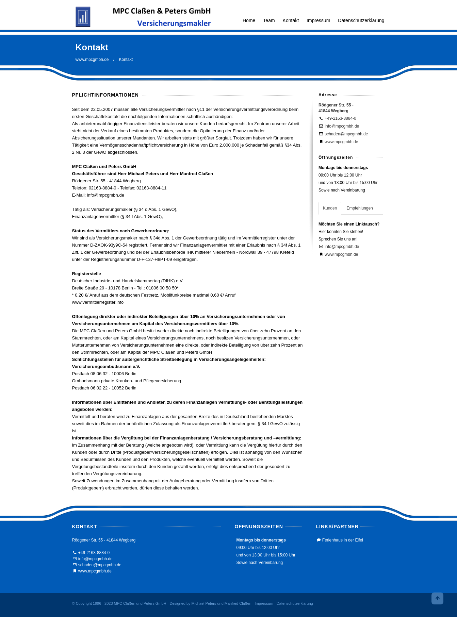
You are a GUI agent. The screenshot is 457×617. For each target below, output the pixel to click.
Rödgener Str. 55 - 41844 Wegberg (104, 540)
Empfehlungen (359, 208)
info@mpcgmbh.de (342, 126)
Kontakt (291, 20)
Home (249, 20)
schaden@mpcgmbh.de (346, 134)
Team (269, 20)
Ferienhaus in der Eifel (342, 540)
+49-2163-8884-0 (340, 118)
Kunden (330, 208)
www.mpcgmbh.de (92, 59)
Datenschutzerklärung (361, 20)
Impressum (318, 20)
